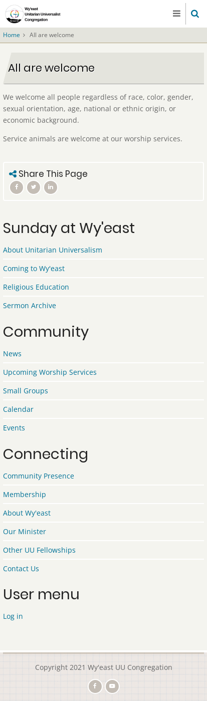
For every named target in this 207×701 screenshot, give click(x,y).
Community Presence (38, 476)
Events (14, 427)
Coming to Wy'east (34, 268)
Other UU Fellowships (39, 550)
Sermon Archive (29, 305)
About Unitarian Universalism (52, 250)
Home (11, 35)
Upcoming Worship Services (50, 372)
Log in (13, 616)
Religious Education (36, 287)
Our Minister (24, 531)
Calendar (18, 409)
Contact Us (21, 568)
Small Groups (25, 390)
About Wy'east (27, 513)
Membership (24, 494)
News (12, 353)
